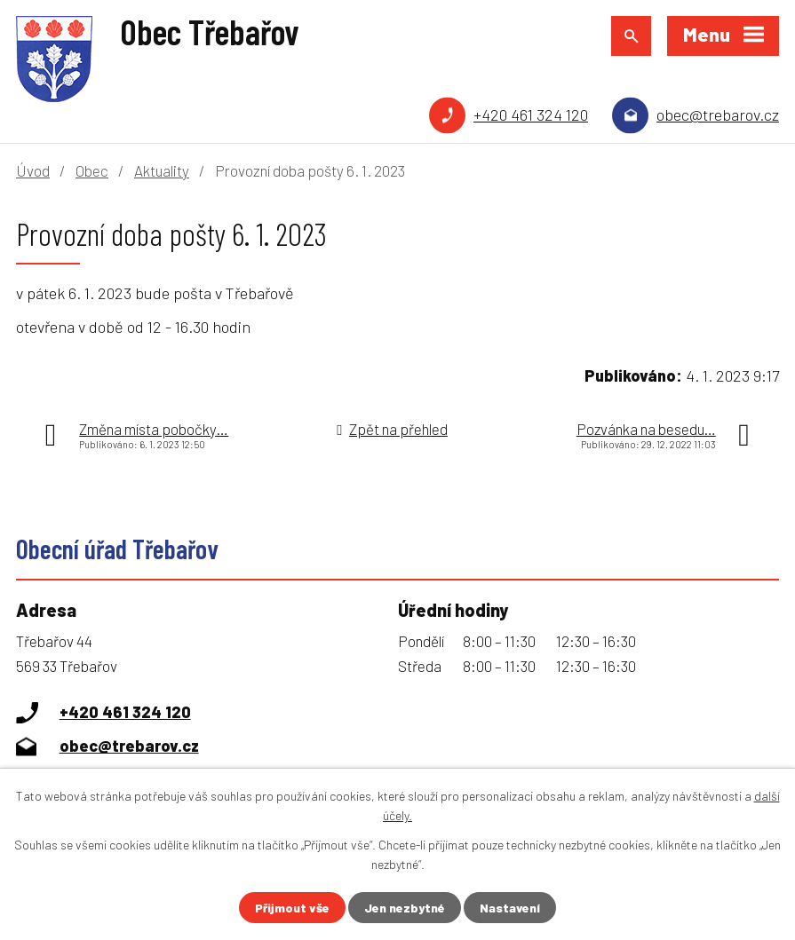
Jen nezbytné (404, 907)
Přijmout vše (292, 907)
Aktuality (161, 170)
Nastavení (510, 907)
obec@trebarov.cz (717, 114)
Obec (92, 170)
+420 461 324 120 (530, 114)
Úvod (33, 170)
